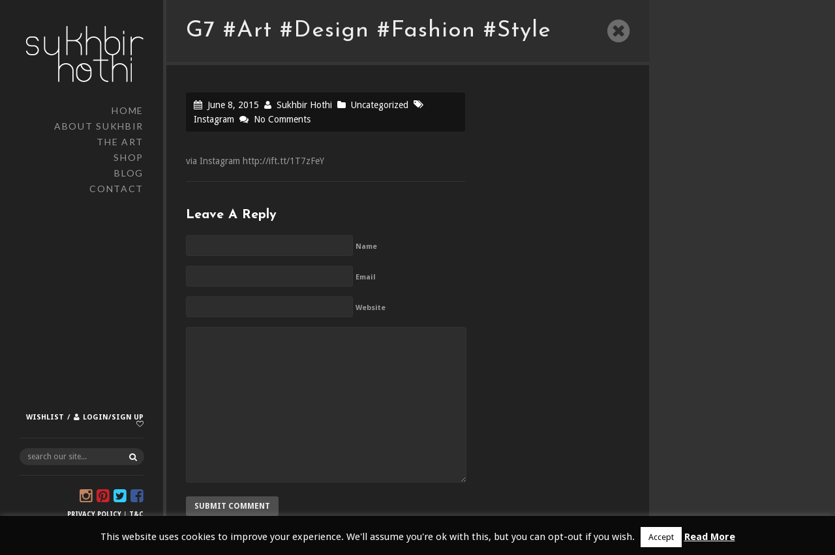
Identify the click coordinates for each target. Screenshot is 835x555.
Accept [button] (661, 537)
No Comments (282, 119)
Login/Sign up (113, 417)
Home (128, 110)
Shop (129, 157)
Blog (129, 172)
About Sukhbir (99, 126)
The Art (120, 141)
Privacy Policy (94, 514)
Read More (709, 537)
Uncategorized (379, 105)
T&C (136, 514)
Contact (116, 188)
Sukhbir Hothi (304, 105)
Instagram (214, 119)
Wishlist (45, 417)
